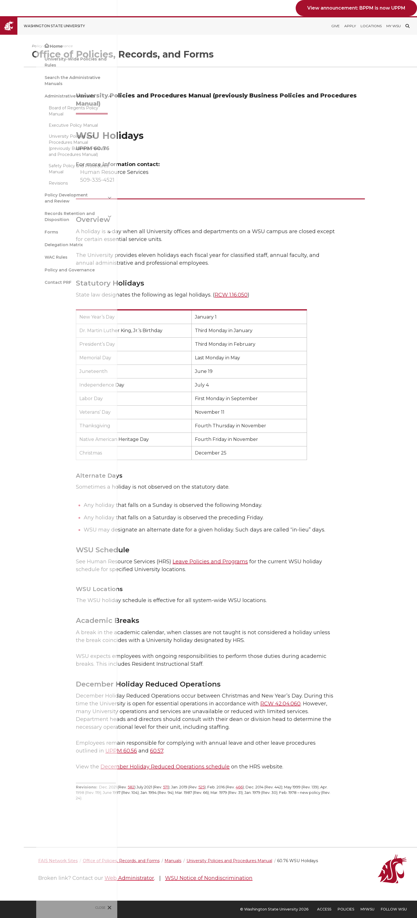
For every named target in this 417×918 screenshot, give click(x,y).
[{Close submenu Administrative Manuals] (73, 96)
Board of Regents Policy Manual (37, 111)
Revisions (22, 183)
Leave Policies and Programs (239, 561)
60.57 (185, 751)
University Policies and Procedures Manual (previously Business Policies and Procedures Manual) (41, 145)
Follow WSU (394, 909)
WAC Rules (19, 257)
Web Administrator (186, 878)
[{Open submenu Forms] (73, 232)
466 (267, 787)
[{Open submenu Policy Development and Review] (73, 198)
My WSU (393, 26)
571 (194, 787)
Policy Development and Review (30, 198)
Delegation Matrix (27, 244)
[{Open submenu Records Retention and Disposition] (73, 216)
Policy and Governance (33, 270)
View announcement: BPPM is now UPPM (356, 8)
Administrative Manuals (33, 96)
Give (335, 26)
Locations (371, 26)
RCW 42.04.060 (309, 703)
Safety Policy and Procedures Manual (42, 168)
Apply (350, 26)
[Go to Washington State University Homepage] (47, 26)
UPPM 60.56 (150, 751)
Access (324, 909)
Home (20, 46)
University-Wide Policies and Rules (39, 62)
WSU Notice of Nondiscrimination (266, 878)
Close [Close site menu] (64, 908)
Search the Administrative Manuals (36, 80)
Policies (346, 909)
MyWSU (367, 909)
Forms (15, 232)
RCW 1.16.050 (259, 295)
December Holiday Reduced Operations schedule (193, 767)
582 (159, 787)
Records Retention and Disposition (33, 216)
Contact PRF (21, 282)
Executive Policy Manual (37, 125)
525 (230, 787)
